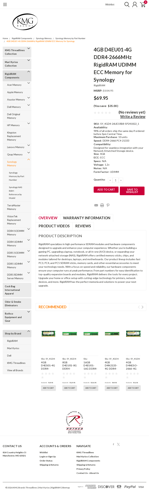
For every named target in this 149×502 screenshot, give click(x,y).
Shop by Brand (13, 333)
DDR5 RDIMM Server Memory (15, 276)
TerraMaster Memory (13, 207)
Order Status (46, 460)
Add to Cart (48, 388)
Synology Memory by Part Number (70, 38)
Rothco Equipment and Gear (13, 317)
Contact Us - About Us (87, 473)
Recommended (52, 307)
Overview (48, 218)
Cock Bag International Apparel (12, 290)
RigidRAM (12, 340)
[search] (125, 4)
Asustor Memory (16, 99)
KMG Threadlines (16, 363)
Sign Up (52, 456)
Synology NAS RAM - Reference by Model (15, 192)
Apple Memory (15, 92)
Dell (9, 355)
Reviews (83, 226)
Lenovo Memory (15, 147)
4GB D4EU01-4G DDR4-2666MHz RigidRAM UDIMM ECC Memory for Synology (40, 41)
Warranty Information (86, 218)
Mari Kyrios (13, 348)
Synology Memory (44, 38)
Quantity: (99, 179)
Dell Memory (14, 106)
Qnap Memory (15, 154)
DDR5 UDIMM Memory (15, 265)
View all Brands (15, 370)
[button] (74, 422)
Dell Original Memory (13, 116)
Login (42, 456)
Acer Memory (14, 84)
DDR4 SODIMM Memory (15, 232)
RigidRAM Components (22, 38)
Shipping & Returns (49, 464)
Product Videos (54, 226)
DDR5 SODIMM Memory (15, 254)
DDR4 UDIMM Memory (15, 243)
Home (5, 38)
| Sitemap (65, 487)
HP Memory (13, 125)
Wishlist (109, 4)
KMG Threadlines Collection (15, 52)
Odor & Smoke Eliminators (13, 303)
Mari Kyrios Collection (11, 64)
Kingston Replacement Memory (14, 136)
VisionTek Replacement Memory (14, 220)
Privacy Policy (83, 469)
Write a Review (132, 116)
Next (142, 307)
